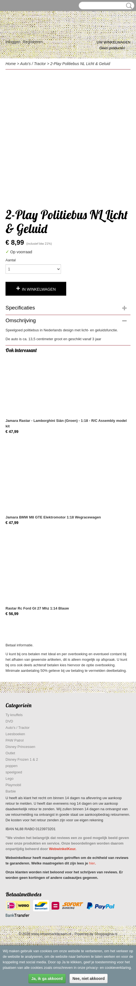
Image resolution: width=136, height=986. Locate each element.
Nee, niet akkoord (89, 978)
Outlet (10, 753)
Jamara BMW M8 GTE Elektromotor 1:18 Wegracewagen (53, 517)
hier (92, 863)
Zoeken (128, 6)
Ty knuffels (14, 715)
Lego (10, 778)
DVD (9, 721)
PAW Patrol (15, 740)
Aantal (11, 260)
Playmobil (13, 785)
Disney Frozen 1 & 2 (22, 759)
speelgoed (14, 772)
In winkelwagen (39, 289)
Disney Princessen (20, 747)
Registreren (32, 42)
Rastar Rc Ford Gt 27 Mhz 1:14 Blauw (37, 608)
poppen (11, 766)
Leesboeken (15, 734)
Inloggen (13, 42)
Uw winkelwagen (113, 42)
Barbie (11, 791)
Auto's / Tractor (33, 63)
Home (11, 63)
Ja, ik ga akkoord (47, 978)
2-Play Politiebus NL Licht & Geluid (80, 63)
